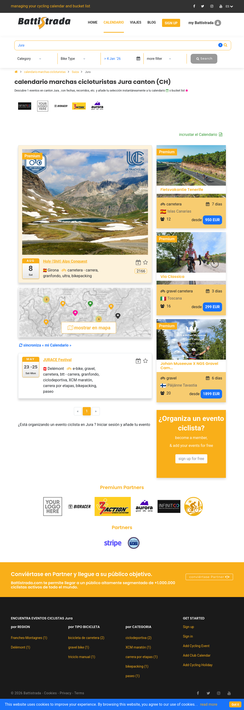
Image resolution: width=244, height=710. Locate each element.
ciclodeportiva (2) (139, 638)
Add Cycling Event (196, 646)
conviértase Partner (209, 577)
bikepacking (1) (137, 666)
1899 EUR (211, 394)
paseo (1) (133, 676)
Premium (32, 156)
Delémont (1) (20, 647)
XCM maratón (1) (138, 647)
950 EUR (212, 220)
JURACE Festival (57, 360)
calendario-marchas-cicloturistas (45, 72)
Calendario (114, 22)
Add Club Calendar (197, 655)
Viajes (135, 22)
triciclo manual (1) (81, 657)
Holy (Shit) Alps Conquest (65, 261)
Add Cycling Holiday (198, 665)
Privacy (65, 693)
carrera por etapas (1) (142, 657)
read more (208, 704)
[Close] (235, 704)
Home (92, 22)
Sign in (188, 636)
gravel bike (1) (78, 647)
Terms (79, 693)
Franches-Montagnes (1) (29, 638)
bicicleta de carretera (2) (86, 638)
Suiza (75, 72)
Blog (151, 22)
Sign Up (171, 23)
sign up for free (191, 458)
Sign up (188, 627)
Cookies (50, 693)
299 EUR (212, 307)
